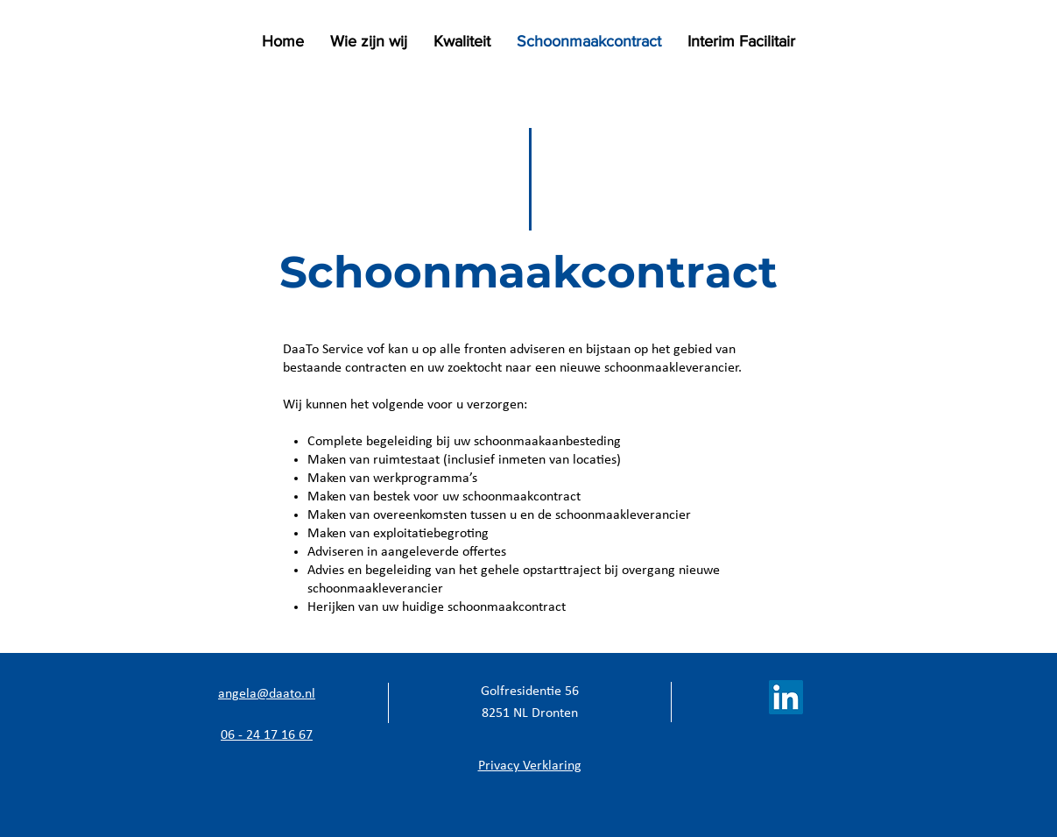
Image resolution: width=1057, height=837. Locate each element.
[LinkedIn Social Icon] (786, 697)
